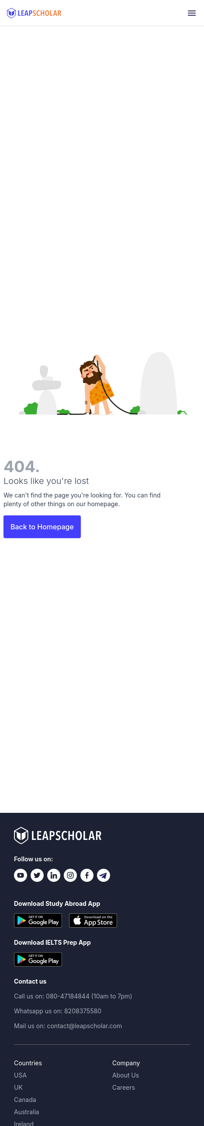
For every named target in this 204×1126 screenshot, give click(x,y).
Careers (123, 1087)
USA (20, 1075)
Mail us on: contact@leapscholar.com (68, 1025)
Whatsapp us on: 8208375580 (57, 1011)
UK (18, 1087)
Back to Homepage (42, 526)
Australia (26, 1112)
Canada (25, 1099)
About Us (125, 1075)
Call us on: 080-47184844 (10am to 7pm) (73, 996)
